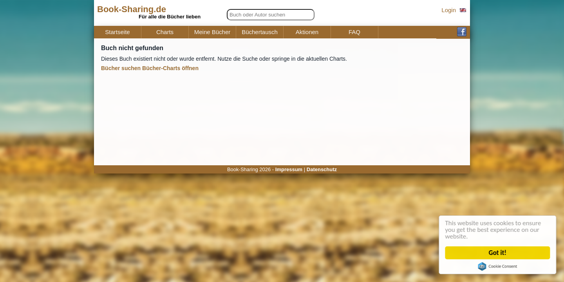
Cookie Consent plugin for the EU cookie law (499, 266)
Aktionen (307, 32)
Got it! (499, 253)
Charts (165, 32)
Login (448, 10)
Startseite (117, 32)
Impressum (288, 169)
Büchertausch (260, 32)
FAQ (354, 32)
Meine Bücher (212, 32)
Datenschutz (322, 169)
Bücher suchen (121, 68)
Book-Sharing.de (131, 9)
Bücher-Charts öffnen (170, 68)
